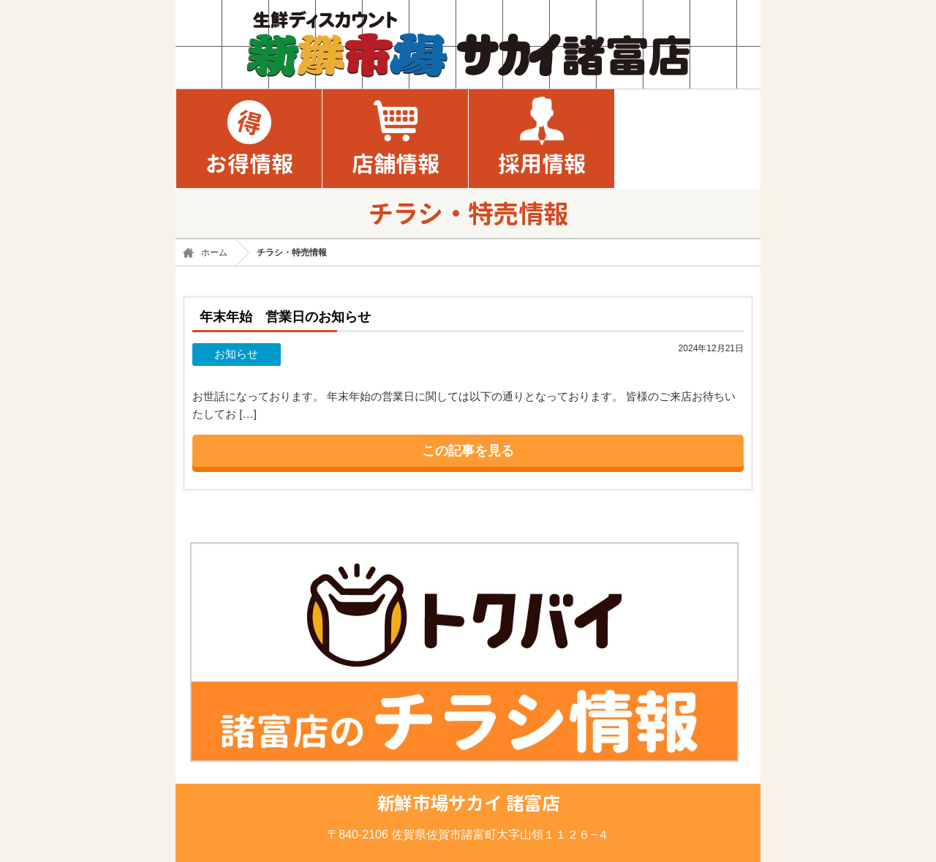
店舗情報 (395, 164)
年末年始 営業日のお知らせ (285, 316)
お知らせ (236, 354)
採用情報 (542, 164)
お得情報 (249, 164)
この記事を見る (468, 450)
